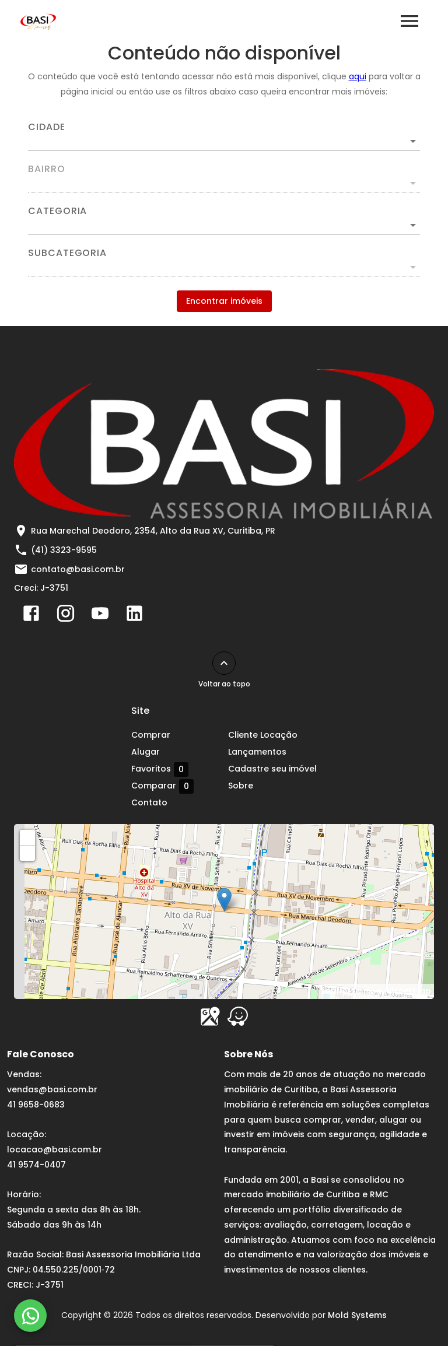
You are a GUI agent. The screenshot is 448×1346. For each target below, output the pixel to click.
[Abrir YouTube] (100, 616)
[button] (224, 225)
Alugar (145, 752)
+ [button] (27, 837)
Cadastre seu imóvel (272, 768)
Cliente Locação (263, 735)
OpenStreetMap (397, 991)
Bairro (46, 169)
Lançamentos (257, 752)
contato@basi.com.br (78, 569)
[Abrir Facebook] (31, 616)
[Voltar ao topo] (224, 663)
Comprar (150, 735)
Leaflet (336, 991)
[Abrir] (413, 141)
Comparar (162, 786)
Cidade (46, 127)
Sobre (240, 785)
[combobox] (224, 136)
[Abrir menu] (409, 21)
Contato (149, 802)
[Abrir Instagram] (65, 616)
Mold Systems (357, 1315)
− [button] (28, 852)
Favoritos (159, 769)
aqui (357, 76)
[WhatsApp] (30, 1315)
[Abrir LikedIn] (134, 616)
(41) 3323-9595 (64, 550)
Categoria (57, 211)
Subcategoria (67, 253)
